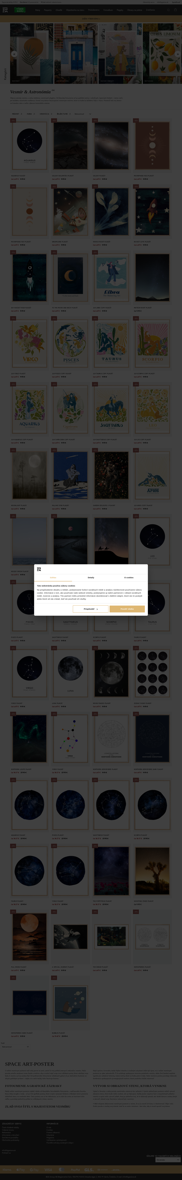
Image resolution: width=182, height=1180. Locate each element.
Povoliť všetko (127, 609)
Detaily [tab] (91, 577)
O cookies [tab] (129, 577)
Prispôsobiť (91, 609)
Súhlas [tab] (53, 577)
